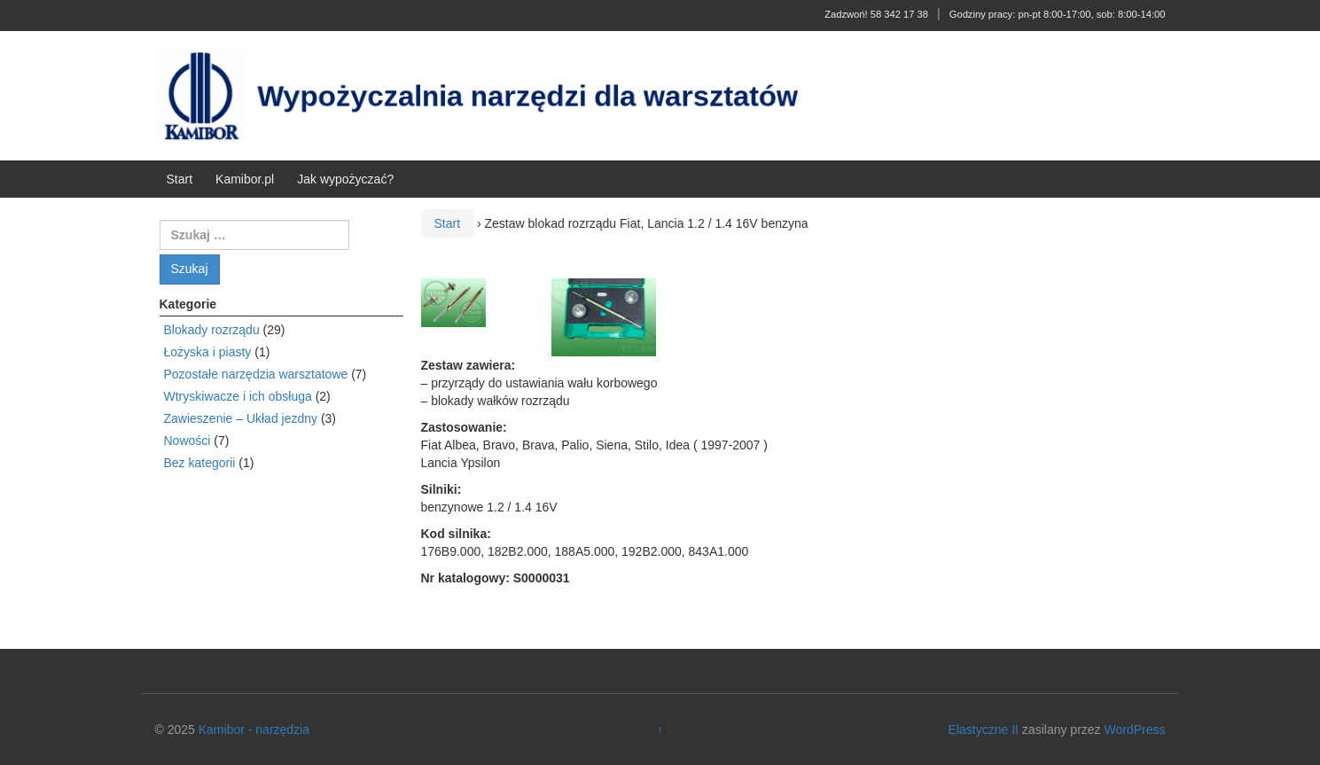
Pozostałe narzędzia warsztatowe (256, 374)
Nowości (187, 440)
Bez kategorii (200, 463)
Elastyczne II (984, 729)
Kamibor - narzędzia (254, 729)
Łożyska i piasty (208, 352)
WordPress (1134, 729)
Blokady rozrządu (212, 330)
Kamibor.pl (244, 179)
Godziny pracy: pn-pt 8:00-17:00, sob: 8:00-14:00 (1057, 14)
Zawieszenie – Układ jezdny (241, 418)
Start (180, 179)
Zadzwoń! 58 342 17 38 (876, 14)
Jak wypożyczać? (345, 179)
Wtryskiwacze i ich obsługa (238, 396)
